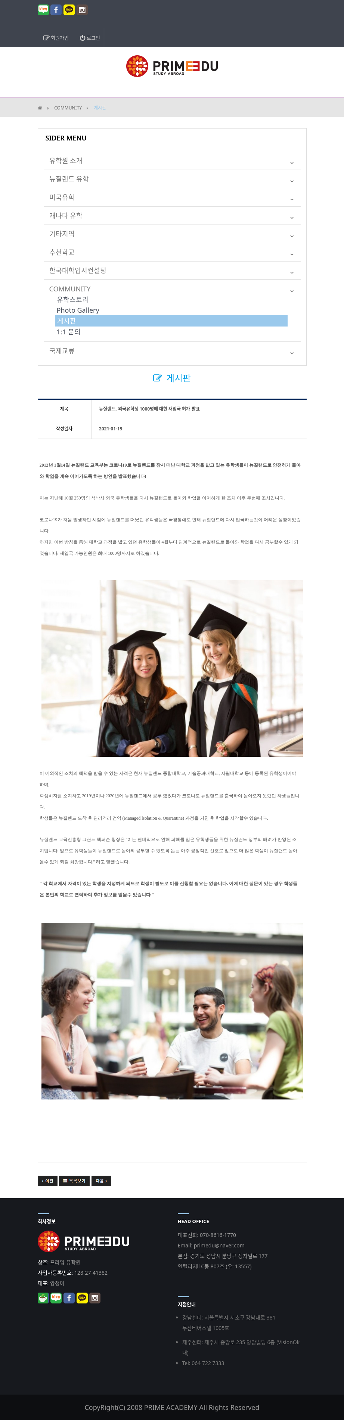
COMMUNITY (68, 108)
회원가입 (56, 37)
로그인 (90, 37)
